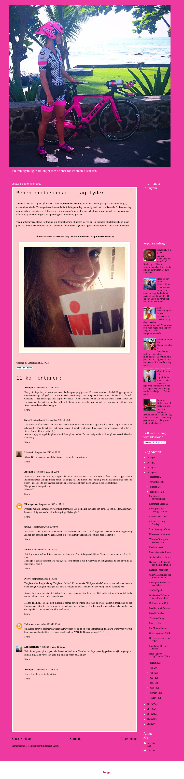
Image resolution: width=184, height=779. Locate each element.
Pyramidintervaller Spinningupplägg (164, 343)
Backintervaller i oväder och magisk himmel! (160, 563)
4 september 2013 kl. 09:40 (48, 624)
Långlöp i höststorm (158, 570)
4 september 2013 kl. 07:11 (51, 504)
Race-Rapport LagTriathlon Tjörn (159, 655)
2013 (149, 472)
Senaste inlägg (21, 738)
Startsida (75, 738)
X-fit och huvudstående (160, 557)
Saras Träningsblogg (34, 420)
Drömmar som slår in (159, 603)
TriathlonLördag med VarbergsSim (159, 540)
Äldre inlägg (128, 738)
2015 (149, 462)
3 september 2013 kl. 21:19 (58, 420)
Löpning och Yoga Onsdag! (157, 523)
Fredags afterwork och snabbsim (159, 584)
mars (152, 688)
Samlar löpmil (156, 590)
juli (151, 668)
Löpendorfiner (31, 647)
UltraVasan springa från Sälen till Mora (160, 576)
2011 (149, 709)
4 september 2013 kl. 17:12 (46, 669)
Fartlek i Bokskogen (158, 516)
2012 (149, 704)
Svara (27, 410)
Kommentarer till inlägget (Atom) (43, 746)
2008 (149, 724)
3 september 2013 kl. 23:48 (46, 472)
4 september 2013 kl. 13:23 (52, 647)
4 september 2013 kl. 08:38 (45, 549)
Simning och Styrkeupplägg (157, 497)
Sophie (27, 549)
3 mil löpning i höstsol (159, 529)
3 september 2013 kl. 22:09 (47, 452)
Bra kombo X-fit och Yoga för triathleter (159, 597)
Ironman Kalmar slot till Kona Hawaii (164, 403)
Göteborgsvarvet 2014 (159, 633)
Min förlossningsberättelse (164, 311)
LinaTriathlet (151, 744)
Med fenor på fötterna (159, 608)
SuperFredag (155, 623)
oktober (154, 487)
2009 (149, 719)
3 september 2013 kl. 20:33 (46, 387)
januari (153, 698)
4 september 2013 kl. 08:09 (45, 527)
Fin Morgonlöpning (158, 628)
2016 (149, 457)
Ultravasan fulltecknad (159, 534)
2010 (149, 714)
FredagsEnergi (156, 547)
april (152, 683)
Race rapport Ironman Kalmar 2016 (163, 282)
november (155, 482)
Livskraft (29, 452)
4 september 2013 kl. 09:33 (44, 579)
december (154, 477)
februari (154, 693)
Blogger (107, 772)
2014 (149, 467)
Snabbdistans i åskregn (160, 552)
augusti (153, 663)
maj (152, 678)
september (155, 492)
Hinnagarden (31, 504)
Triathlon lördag (156, 618)
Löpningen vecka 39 (158, 504)
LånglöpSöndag (156, 613)
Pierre (27, 579)
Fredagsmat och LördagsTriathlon (158, 510)
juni (152, 673)
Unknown (29, 624)
